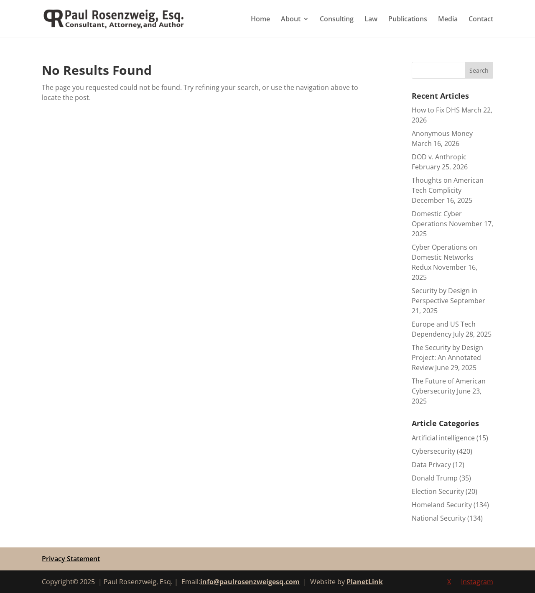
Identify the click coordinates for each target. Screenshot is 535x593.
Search (479, 70)
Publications (407, 19)
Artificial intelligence (443, 437)
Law (370, 19)
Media (448, 19)
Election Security (438, 491)
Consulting (337, 19)
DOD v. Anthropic (439, 156)
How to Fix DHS (436, 110)
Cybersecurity (433, 451)
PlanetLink (364, 581)
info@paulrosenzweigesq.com (250, 581)
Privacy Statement (71, 558)
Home (260, 19)
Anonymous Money (442, 133)
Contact (481, 19)
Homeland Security (442, 504)
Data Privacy (431, 464)
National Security (439, 518)
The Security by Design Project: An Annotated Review (447, 357)
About (291, 19)
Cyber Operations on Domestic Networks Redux (444, 257)
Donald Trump (435, 478)
